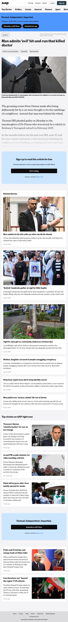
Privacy (21, 613)
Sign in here (39, 177)
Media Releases (50, 613)
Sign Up (61, 3)
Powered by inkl (34, 616)
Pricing (30, 3)
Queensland (34, 51)
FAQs (26, 613)
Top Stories (7, 9)
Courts (28, 9)
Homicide (24, 51)
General (38, 9)
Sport (57, 9)
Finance (48, 9)
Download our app (31, 26)
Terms (14, 613)
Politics (18, 9)
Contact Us (40, 613)
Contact (38, 3)
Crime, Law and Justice (10, 51)
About (44, 3)
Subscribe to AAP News (12, 26)
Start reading (34, 171)
